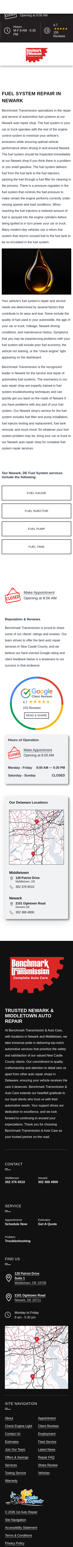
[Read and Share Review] (36, 707)
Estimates (34, 74)
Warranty (11, 1473)
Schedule (51, 74)
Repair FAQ (46, 1449)
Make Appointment (33, 10)
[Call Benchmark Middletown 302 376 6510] (20, 1172)
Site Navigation (15, 1512)
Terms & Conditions (18, 1527)
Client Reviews (48, 1418)
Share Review (48, 1457)
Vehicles (44, 1465)
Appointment (47, 1410)
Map (64, 74)
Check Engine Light (18, 1418)
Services (11, 1457)
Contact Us (12, 1426)
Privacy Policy (14, 1535)
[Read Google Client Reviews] (61, 30)
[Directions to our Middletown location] (36, 1270)
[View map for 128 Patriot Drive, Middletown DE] (40, 871)
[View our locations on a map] (36, 1349)
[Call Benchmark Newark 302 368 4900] (53, 1175)
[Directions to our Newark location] (36, 1289)
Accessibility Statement (21, 1519)
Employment (47, 1426)
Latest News (46, 1441)
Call (20, 74)
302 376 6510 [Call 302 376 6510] (25, 878)
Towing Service (15, 1465)
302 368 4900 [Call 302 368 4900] (25, 904)
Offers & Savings (16, 1449)
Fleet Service (47, 1433)
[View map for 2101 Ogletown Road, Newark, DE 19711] (40, 897)
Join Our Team (15, 1441)
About (9, 1410)
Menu (9, 74)
